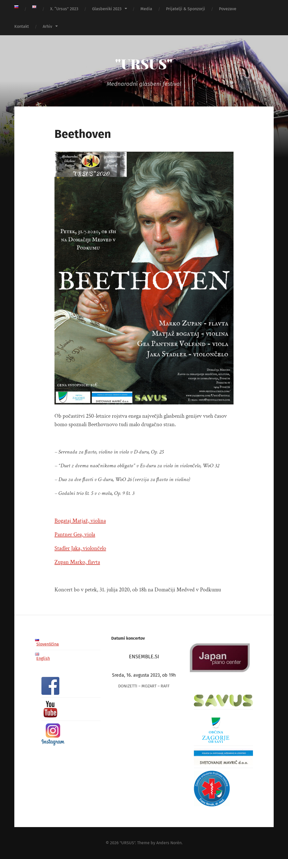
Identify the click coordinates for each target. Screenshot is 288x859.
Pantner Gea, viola (74, 534)
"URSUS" (144, 63)
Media (146, 8)
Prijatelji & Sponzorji (185, 8)
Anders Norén (169, 842)
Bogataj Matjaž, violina (80, 520)
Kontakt (21, 26)
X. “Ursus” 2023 (64, 8)
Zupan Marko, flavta (77, 562)
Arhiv (47, 26)
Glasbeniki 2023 (106, 8)
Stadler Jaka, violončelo (80, 548)
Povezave (227, 8)
